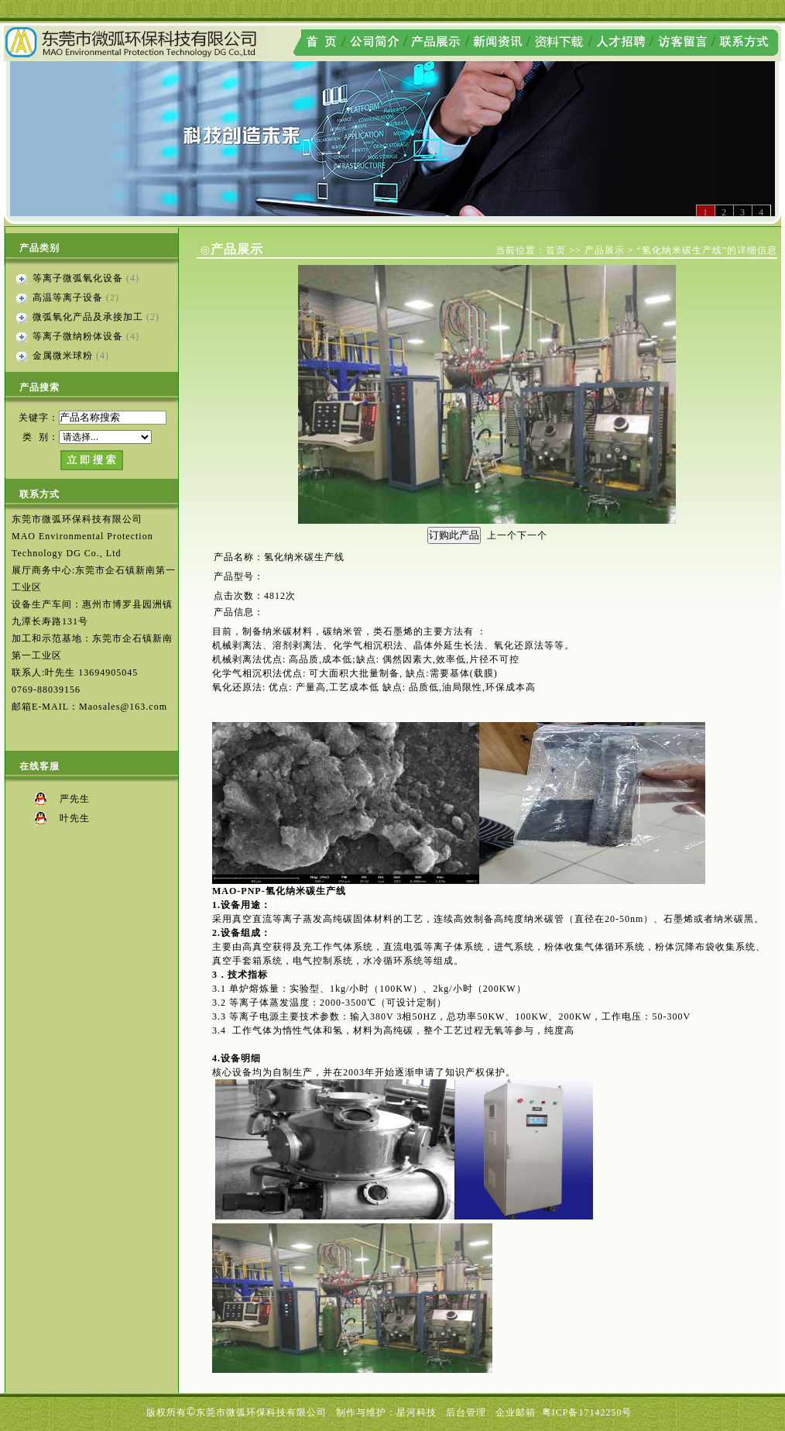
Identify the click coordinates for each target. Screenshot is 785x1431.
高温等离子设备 (68, 297)
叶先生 (75, 818)
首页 (556, 250)
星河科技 (416, 1412)
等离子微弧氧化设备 (78, 278)
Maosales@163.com (123, 706)
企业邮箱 (515, 1412)
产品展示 (604, 250)
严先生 (75, 798)
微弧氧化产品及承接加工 (88, 316)
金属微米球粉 (63, 355)
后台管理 (466, 1412)
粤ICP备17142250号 (587, 1412)
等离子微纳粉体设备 (78, 336)
